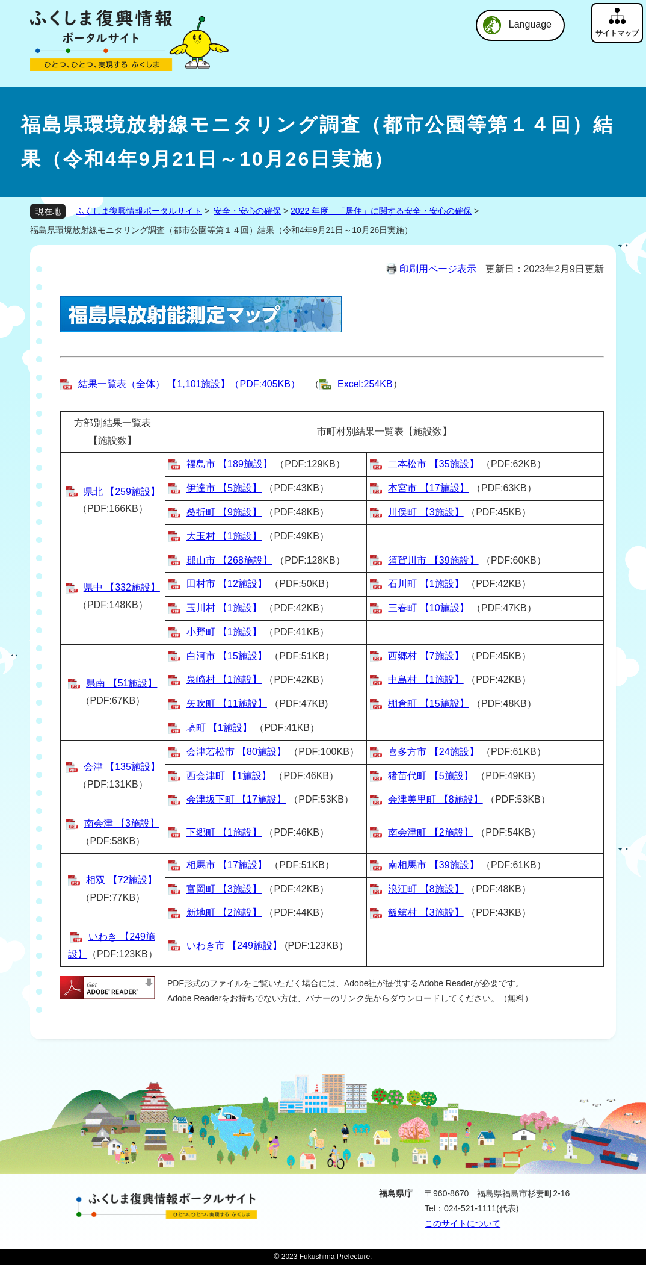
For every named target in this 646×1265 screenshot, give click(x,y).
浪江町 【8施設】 (425, 889)
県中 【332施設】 (122, 587)
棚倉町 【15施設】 (428, 703)
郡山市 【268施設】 (229, 560)
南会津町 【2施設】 (430, 832)
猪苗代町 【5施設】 (430, 776)
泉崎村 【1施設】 (224, 679)
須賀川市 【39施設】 (433, 560)
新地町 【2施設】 (224, 912)
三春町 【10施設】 (428, 608)
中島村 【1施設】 (425, 679)
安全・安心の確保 (247, 211)
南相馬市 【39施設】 (433, 865)
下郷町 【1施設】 (224, 832)
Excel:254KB (365, 384)
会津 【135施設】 (122, 767)
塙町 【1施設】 (219, 728)
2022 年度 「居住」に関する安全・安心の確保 (381, 211)
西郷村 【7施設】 (425, 656)
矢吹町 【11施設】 (226, 703)
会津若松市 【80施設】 (236, 752)
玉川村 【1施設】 (224, 608)
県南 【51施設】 (121, 683)
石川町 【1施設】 (425, 584)
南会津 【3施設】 (121, 823)
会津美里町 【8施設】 (435, 799)
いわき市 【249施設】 (234, 945)
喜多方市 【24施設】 (433, 752)
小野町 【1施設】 (224, 632)
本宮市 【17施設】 (428, 488)
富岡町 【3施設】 (224, 889)
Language (530, 24)
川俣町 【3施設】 (425, 512)
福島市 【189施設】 (229, 464)
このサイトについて (462, 1223)
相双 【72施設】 (121, 880)
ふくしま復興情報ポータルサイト (139, 211)
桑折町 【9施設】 (224, 512)
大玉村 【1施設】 (224, 536)
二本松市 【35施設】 (433, 464)
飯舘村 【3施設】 (425, 912)
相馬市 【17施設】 (226, 865)
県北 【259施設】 (122, 491)
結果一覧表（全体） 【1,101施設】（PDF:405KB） (189, 384)
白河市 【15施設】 (226, 656)
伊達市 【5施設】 (224, 488)
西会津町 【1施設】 (228, 776)
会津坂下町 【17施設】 (236, 799)
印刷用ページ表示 (437, 269)
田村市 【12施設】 (226, 584)
